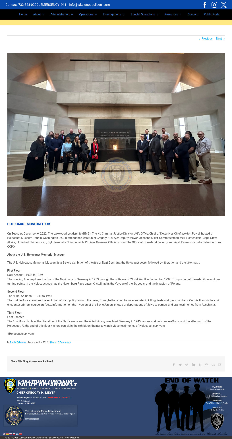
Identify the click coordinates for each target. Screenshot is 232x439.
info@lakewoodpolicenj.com (89, 5)
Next (219, 38)
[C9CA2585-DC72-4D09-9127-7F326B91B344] (116, 134)
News (53, 342)
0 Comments (64, 342)
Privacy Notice (72, 437)
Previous (207, 38)
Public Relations (18, 342)
